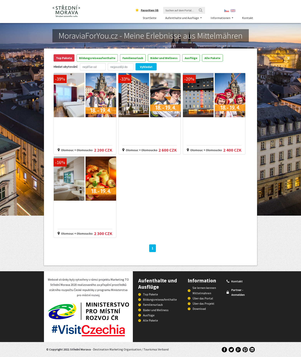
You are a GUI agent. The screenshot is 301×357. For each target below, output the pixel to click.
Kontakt (247, 18)
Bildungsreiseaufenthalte (97, 58)
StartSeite (149, 18)
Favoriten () (150, 10)
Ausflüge (191, 58)
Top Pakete (64, 58)
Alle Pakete (212, 58)
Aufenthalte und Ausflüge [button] (182, 18)
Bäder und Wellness (164, 58)
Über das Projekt (203, 303)
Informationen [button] (221, 18)
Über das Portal (203, 298)
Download (199, 309)
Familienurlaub (132, 58)
